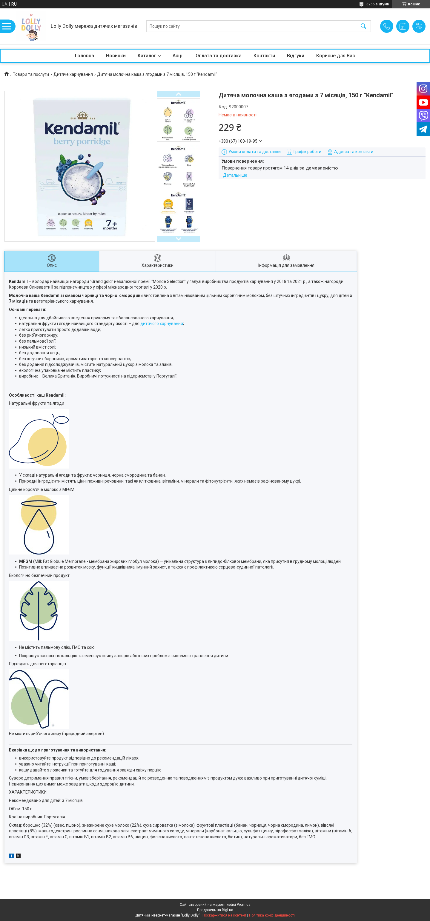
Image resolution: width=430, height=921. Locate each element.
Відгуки (295, 55)
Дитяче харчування (73, 74)
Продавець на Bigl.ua (215, 910)
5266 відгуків (377, 4)
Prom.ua (244, 904)
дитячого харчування (161, 323)
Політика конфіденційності (272, 915)
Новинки (116, 55)
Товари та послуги (31, 74)
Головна (84, 55)
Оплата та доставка (219, 55)
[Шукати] (363, 26)
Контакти (264, 55)
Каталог (147, 55)
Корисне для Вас (335, 55)
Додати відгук (419, 26)
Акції (178, 55)
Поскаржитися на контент (224, 915)
